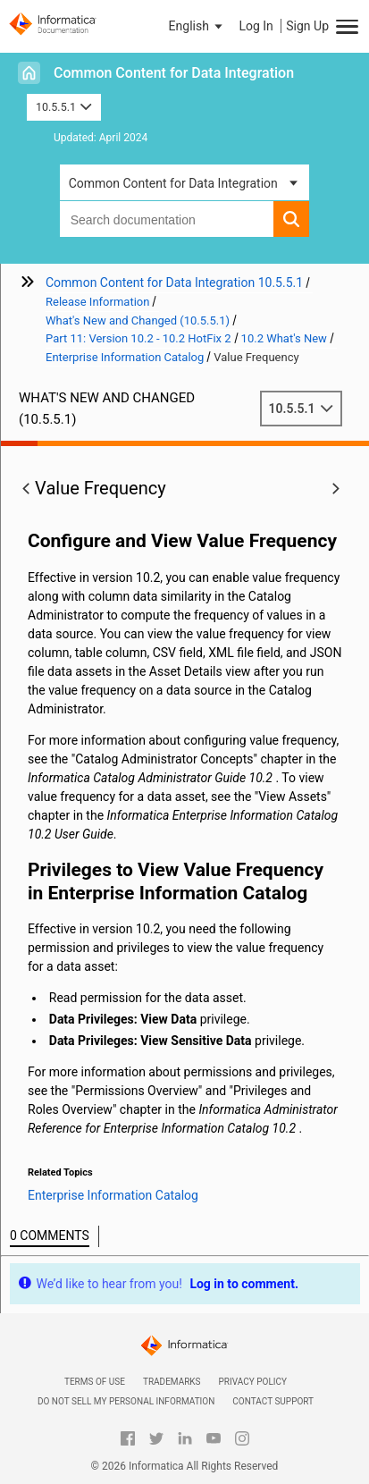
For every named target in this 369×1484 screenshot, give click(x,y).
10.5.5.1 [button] (64, 107)
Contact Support (273, 1401)
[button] (197, 26)
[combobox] (167, 219)
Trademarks (172, 1382)
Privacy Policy (253, 1382)
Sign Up (307, 26)
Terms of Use (94, 1382)
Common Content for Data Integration (174, 72)
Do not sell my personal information (126, 1401)
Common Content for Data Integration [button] (173, 183)
